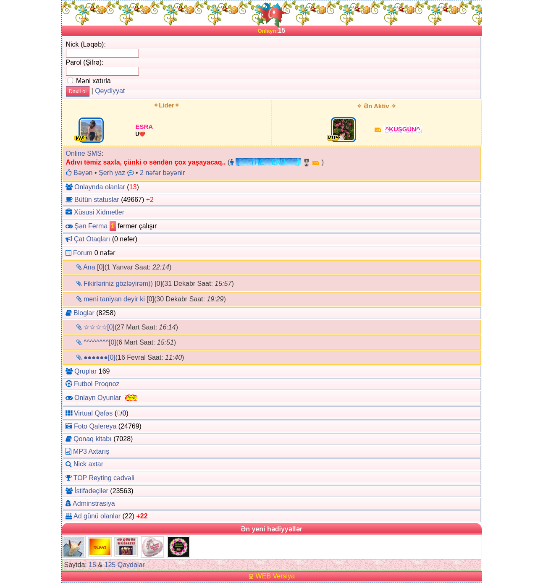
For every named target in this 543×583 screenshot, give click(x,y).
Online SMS (84, 153)
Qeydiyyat (110, 90)
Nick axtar (88, 464)
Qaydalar (131, 564)
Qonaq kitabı (92, 438)
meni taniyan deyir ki (114, 299)
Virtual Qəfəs (93, 413)
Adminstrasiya (94, 503)
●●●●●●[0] (99, 357)
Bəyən (79, 172)
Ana (89, 267)
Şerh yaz (112, 172)
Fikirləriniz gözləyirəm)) (118, 283)
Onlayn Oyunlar (97, 397)
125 (110, 564)
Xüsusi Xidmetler (99, 212)
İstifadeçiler (91, 490)
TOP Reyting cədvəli (103, 477)
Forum (82, 252)
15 (92, 564)
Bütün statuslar (96, 199)
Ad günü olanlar (97, 516)
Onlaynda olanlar (99, 187)
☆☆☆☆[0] (99, 327)
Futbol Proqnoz (97, 383)
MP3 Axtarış (91, 451)
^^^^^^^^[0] (100, 342)
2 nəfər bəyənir (162, 172)
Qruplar (85, 371)
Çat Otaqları (92, 239)
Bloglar (83, 312)
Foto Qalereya (95, 426)
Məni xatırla (89, 80)
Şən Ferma (91, 226)
